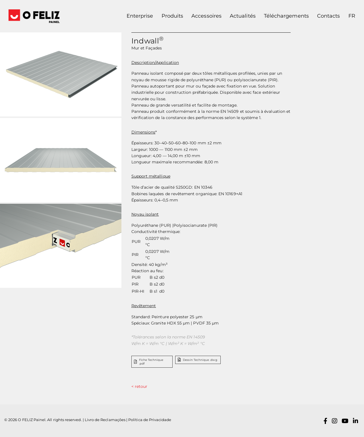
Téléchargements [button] (286, 16)
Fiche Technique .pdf (149, 361)
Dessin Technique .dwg (197, 360)
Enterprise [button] (140, 16)
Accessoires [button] (206, 16)
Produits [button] (172, 16)
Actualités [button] (243, 16)
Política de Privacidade (149, 420)
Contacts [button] (328, 16)
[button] (349, 16)
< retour (139, 386)
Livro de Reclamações (105, 420)
